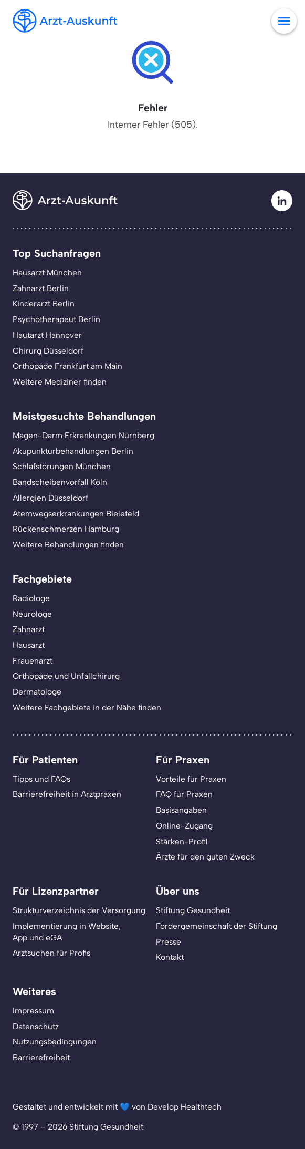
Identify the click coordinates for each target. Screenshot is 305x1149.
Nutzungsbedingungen (55, 1042)
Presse (168, 942)
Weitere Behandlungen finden (68, 545)
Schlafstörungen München (62, 466)
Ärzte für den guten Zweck (205, 857)
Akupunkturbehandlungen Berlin (73, 451)
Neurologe (32, 614)
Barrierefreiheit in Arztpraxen (67, 794)
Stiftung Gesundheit (193, 910)
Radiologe (31, 598)
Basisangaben (181, 810)
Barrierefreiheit (41, 1057)
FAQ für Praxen (184, 794)
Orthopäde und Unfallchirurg (66, 676)
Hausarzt (29, 645)
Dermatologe (37, 692)
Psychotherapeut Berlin (56, 319)
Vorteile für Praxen (191, 779)
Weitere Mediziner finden (60, 382)
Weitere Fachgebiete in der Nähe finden (87, 707)
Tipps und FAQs (41, 779)
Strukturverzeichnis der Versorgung (79, 910)
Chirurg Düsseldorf (48, 351)
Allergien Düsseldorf (50, 498)
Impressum (33, 1011)
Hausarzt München (47, 272)
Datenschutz (36, 1026)
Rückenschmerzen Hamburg (66, 529)
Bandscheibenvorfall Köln (60, 482)
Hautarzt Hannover (47, 335)
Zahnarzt (29, 629)
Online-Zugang (184, 826)
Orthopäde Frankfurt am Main (67, 366)
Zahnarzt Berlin (41, 288)
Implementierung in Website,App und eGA (67, 932)
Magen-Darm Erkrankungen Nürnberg (83, 435)
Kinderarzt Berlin (44, 303)
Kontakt (170, 957)
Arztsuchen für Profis (51, 953)
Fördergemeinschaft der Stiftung (216, 926)
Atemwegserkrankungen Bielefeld (76, 514)
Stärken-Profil (182, 841)
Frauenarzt (32, 661)
